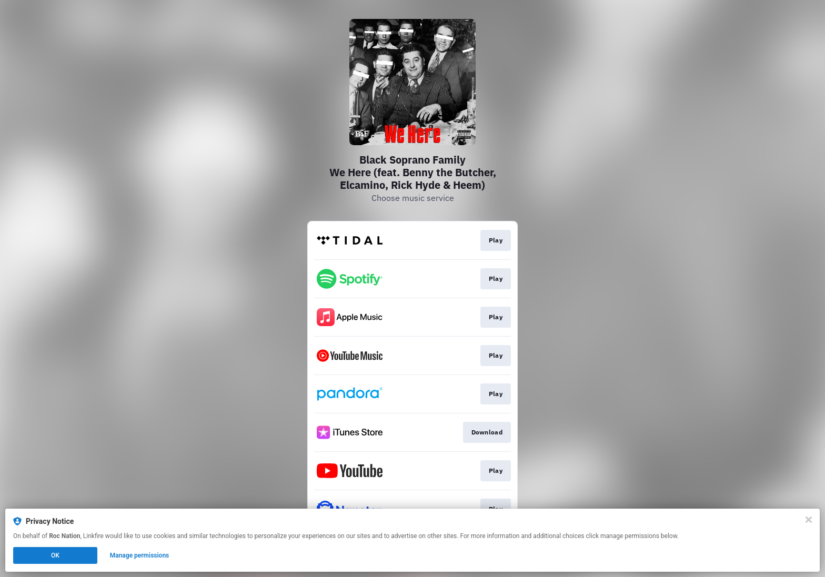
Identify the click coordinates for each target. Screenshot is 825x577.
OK (55, 555)
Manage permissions (139, 555)
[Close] (808, 519)
